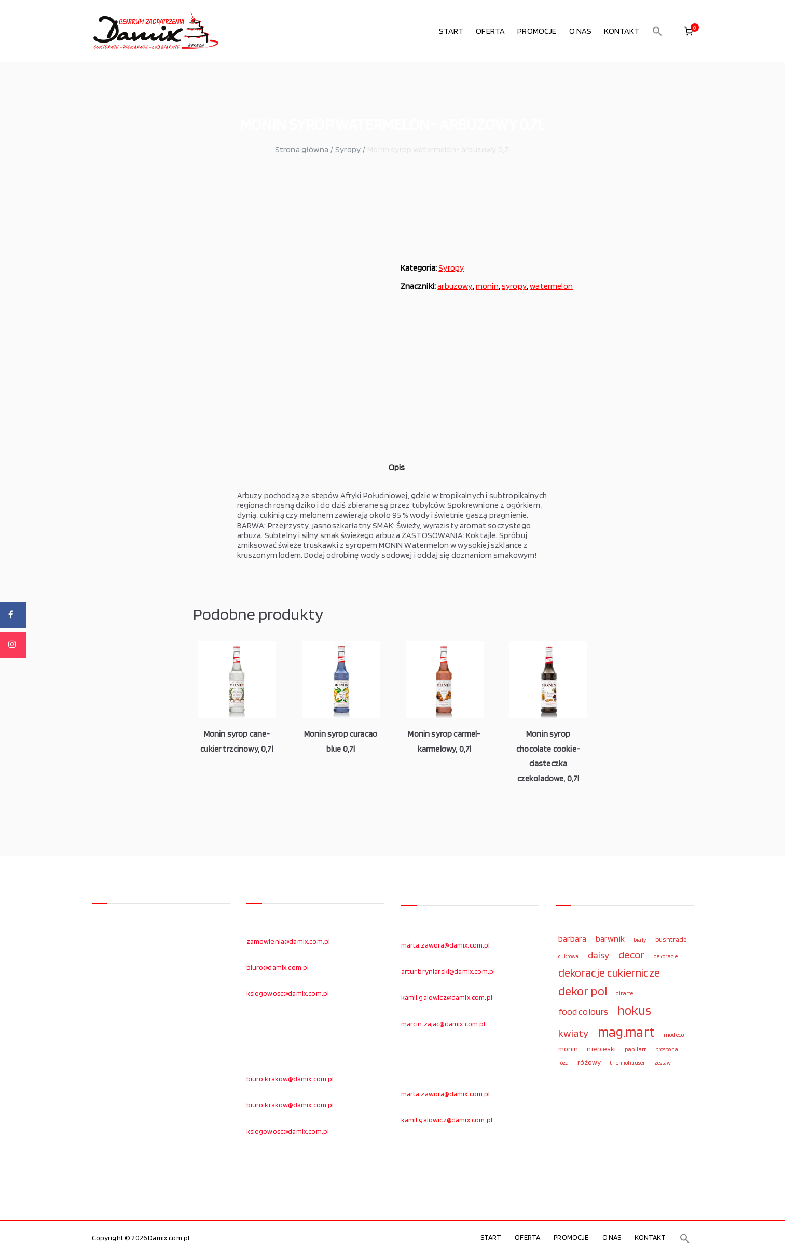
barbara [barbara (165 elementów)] (572, 939)
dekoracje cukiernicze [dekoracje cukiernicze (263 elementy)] (609, 972)
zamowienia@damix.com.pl (288, 941)
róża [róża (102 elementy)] (563, 1062)
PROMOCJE (536, 31)
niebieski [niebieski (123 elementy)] (601, 1049)
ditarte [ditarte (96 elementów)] (624, 993)
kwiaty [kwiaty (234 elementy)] (573, 1032)
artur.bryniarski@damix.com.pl (448, 971)
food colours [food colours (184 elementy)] (583, 1011)
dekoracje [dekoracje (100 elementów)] (666, 956)
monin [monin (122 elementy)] (568, 1049)
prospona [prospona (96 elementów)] (666, 1049)
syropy (514, 286)
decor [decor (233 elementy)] (631, 954)
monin (487, 286)
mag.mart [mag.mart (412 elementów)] (626, 1031)
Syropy (348, 149)
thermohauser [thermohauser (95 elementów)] (627, 1063)
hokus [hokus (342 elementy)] (634, 1010)
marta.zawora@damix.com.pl (445, 945)
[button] (657, 31)
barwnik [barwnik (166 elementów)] (610, 939)
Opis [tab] (397, 467)
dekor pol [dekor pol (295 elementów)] (582, 991)
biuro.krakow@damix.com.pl (290, 1079)
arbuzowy (454, 286)
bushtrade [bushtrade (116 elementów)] (670, 939)
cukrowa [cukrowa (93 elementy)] (568, 956)
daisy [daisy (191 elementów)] (599, 955)
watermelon (551, 286)
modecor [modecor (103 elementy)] (675, 1034)
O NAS (580, 31)
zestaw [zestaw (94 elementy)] (662, 1063)
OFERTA (490, 31)
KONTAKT (621, 31)
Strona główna (301, 149)
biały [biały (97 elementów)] (639, 939)
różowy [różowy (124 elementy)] (589, 1062)
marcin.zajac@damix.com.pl (443, 1024)
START (451, 31)
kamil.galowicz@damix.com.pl (446, 997)
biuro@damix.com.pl (277, 967)
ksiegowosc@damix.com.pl (287, 993)
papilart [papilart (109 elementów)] (635, 1049)
